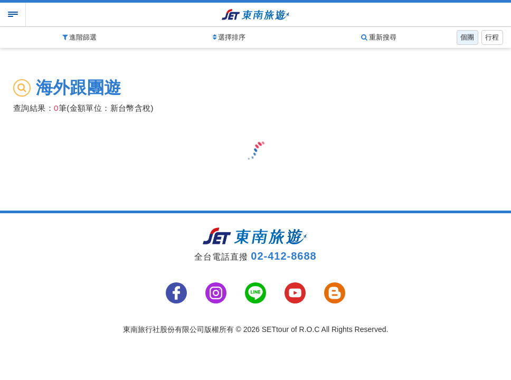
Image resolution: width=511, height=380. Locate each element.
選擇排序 (229, 37)
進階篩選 (79, 37)
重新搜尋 (379, 37)
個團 (467, 37)
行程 (492, 37)
